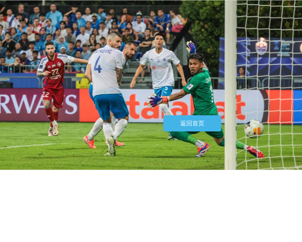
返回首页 (192, 123)
